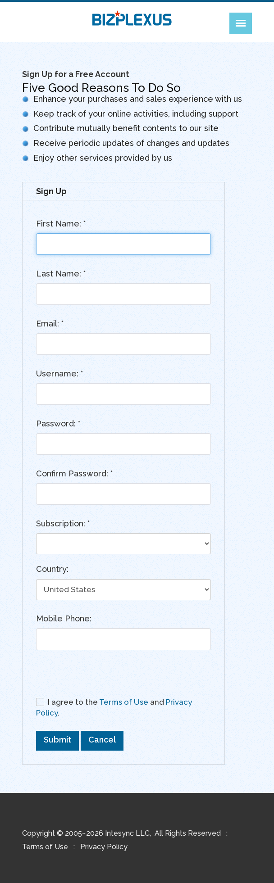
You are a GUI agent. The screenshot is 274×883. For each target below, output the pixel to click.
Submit (57, 739)
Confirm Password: (74, 473)
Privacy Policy (104, 846)
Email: (50, 323)
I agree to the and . (114, 707)
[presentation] (104, 676)
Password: (58, 423)
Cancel (102, 739)
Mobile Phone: (63, 618)
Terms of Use (123, 701)
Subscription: (63, 523)
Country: (52, 569)
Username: (59, 373)
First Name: (61, 223)
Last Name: (61, 273)
